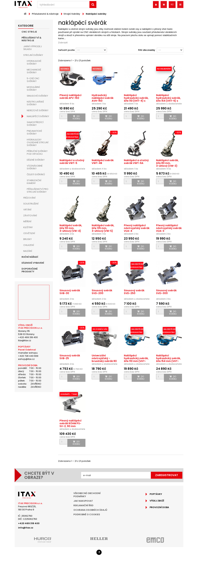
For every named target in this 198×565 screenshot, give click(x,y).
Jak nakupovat (83, 501)
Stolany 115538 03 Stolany (26, 332)
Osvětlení (29, 233)
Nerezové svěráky (37, 110)
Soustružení (30, 203)
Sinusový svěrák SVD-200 (102, 292)
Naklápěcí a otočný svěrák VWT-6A (136, 161)
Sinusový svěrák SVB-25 (70, 357)
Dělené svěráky (36, 159)
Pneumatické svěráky (34, 132)
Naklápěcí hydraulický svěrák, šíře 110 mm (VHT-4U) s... (136, 359)
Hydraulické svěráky (34, 62)
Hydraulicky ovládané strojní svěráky (37, 142)
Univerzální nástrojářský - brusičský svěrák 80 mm (104, 359)
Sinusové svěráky (37, 95)
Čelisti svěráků (36, 174)
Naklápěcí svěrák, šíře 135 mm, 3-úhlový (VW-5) (103, 228)
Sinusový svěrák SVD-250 (134, 292)
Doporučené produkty (30, 270)
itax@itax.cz (24, 340)
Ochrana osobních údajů (90, 510)
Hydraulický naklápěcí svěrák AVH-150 (102, 98)
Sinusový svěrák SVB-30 (70, 292)
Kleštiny (28, 227)
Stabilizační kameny (34, 182)
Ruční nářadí (30, 257)
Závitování (30, 215)
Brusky (27, 239)
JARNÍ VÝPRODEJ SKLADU (32, 48)
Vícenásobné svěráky (34, 167)
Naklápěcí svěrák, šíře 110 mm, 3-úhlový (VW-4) (71, 228)
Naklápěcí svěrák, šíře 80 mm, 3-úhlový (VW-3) (167, 163)
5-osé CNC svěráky (33, 80)
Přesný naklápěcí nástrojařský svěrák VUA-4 (136, 228)
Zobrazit (63, 42)
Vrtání (27, 209)
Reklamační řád (83, 505)
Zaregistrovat (166, 475)
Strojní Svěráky (33, 55)
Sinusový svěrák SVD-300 (166, 292)
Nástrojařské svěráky (35, 103)
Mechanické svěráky (34, 71)
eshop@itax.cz (26, 359)
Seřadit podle (66, 50)
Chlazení (28, 245)
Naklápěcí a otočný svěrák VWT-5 (72, 161)
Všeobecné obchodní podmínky (87, 495)
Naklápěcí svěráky (38, 116)
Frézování (29, 197)
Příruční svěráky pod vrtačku (37, 152)
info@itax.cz (25, 527)
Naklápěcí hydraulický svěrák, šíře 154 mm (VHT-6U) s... (168, 359)
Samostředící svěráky (35, 124)
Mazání (27, 251)
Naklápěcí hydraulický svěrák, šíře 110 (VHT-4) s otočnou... (136, 99)
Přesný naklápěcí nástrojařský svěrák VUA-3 (169, 228)
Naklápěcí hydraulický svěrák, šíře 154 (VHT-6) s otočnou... (168, 99)
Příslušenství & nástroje (31, 39)
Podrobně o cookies (86, 514)
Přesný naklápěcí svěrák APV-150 (70, 96)
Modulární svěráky (33, 88)
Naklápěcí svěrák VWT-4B (103, 161)
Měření (27, 221)
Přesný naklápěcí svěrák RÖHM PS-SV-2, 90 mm (70, 423)
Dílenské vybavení (33, 262)
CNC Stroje (29, 31)
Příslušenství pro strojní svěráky (37, 190)
